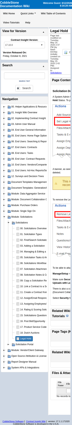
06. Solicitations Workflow (33, 263)
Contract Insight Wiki (36, 421)
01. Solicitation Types (31, 234)
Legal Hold (25, 338)
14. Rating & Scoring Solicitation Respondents (43, 309)
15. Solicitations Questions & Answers (39, 315)
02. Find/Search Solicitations (34, 240)
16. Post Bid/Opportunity (32, 321)
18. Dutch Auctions (29, 332)
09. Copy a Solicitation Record (35, 280)
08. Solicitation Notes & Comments (38, 274)
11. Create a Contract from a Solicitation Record (44, 292)
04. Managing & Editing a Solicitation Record (43, 251)
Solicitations (56, 73)
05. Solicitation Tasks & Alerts (35, 257)
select (42, 45)
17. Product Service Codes (34, 327)
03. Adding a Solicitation (32, 245)
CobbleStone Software (13, 421)
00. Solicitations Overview (33, 228)
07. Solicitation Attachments (34, 269)
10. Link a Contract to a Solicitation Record (42, 286)
